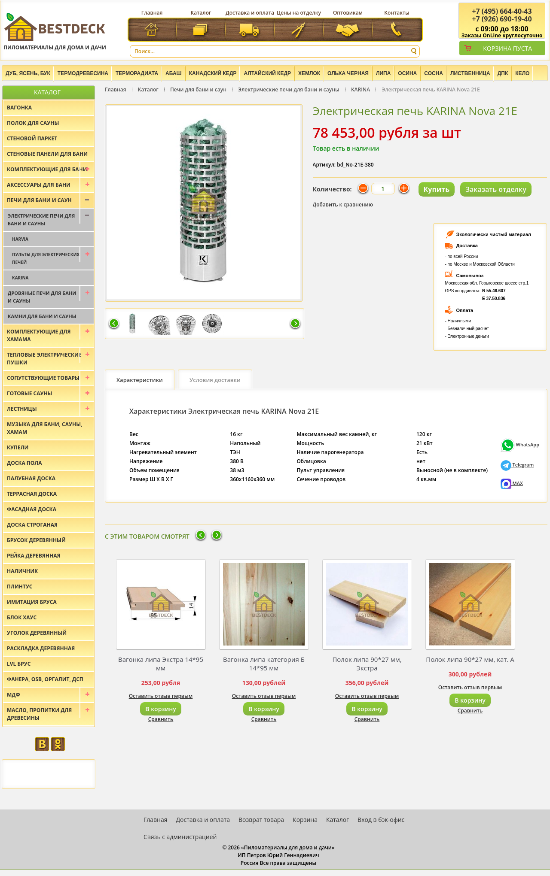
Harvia (20, 239)
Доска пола (24, 463)
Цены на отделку (299, 12)
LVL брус (19, 663)
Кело (522, 73)
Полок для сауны (33, 123)
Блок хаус (22, 617)
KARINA (360, 89)
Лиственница (470, 73)
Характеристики (139, 380)
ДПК (503, 73)
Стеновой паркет (32, 138)
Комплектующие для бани (47, 169)
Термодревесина (83, 73)
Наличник (22, 571)
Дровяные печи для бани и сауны (42, 297)
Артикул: (324, 164)
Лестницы (22, 408)
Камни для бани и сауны (42, 316)
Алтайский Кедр (267, 73)
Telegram (517, 464)
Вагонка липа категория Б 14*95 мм (264, 663)
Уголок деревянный (37, 633)
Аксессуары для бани (38, 184)
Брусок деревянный (36, 540)
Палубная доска (31, 478)
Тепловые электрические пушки (44, 358)
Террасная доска (32, 493)
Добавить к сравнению (343, 204)
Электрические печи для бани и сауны (288, 89)
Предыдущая (114, 324)
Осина (407, 73)
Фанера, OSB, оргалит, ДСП (45, 679)
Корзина (305, 819)
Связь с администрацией (180, 837)
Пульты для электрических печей (45, 258)
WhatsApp (520, 444)
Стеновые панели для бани (47, 154)
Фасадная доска (31, 509)
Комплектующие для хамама (39, 335)
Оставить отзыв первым (161, 696)
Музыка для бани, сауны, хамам (44, 428)
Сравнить (161, 719)
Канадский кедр (213, 73)
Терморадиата (137, 73)
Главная (152, 12)
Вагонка (19, 107)
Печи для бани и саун (198, 89)
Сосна (433, 73)
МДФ (13, 694)
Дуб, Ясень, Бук (28, 73)
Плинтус (20, 586)
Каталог (201, 12)
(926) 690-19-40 (502, 19)
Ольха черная (348, 73)
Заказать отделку (495, 189)
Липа (383, 73)
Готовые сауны (29, 393)
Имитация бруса (32, 602)
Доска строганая (32, 524)
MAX (512, 483)
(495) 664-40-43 (502, 11)
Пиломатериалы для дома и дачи (55, 31)
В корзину (160, 709)
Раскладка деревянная (41, 648)
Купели (18, 447)
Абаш (173, 73)
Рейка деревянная (33, 555)
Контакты (396, 12)
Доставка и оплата (250, 12)
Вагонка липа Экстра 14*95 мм (160, 663)
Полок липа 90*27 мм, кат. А (470, 659)
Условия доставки (215, 380)
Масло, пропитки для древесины (39, 713)
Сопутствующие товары (43, 378)
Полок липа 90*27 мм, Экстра (366, 663)
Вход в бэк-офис (381, 819)
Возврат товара (261, 819)
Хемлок (309, 73)
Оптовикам (348, 12)
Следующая (295, 324)
